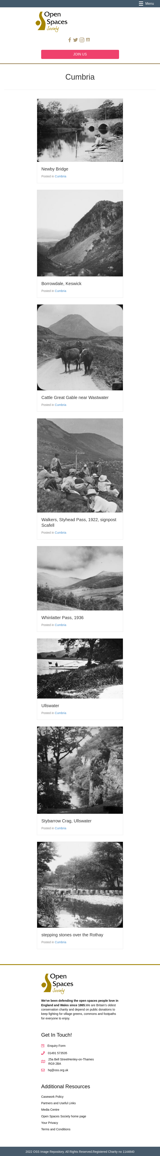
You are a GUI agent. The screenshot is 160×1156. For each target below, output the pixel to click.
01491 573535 (57, 1053)
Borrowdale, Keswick (61, 283)
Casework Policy (52, 1096)
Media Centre (50, 1109)
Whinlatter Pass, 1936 (62, 617)
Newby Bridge (54, 169)
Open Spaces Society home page (63, 1116)
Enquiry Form (56, 1045)
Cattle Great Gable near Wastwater (75, 397)
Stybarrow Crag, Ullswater (66, 821)
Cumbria (60, 176)
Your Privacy (49, 1122)
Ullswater (50, 705)
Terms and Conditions (55, 1129)
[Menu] (146, 3)
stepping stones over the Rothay (72, 934)
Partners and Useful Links (58, 1103)
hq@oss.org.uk (58, 1070)
